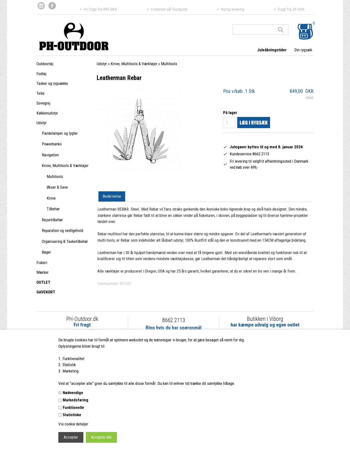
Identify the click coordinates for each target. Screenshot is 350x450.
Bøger (46, 252)
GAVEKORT (45, 292)
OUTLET (43, 282)
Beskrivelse (112, 196)
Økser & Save (57, 187)
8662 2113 (173, 320)
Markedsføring (75, 399)
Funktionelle (73, 407)
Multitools (55, 176)
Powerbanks (52, 143)
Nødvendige (73, 392)
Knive (51, 198)
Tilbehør (53, 208)
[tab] (111, 196)
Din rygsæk (303, 49)
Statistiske (72, 414)
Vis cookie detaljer (73, 424)
